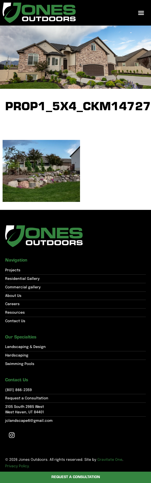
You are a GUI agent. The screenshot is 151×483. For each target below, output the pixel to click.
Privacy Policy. (17, 466)
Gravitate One (109, 460)
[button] (141, 13)
